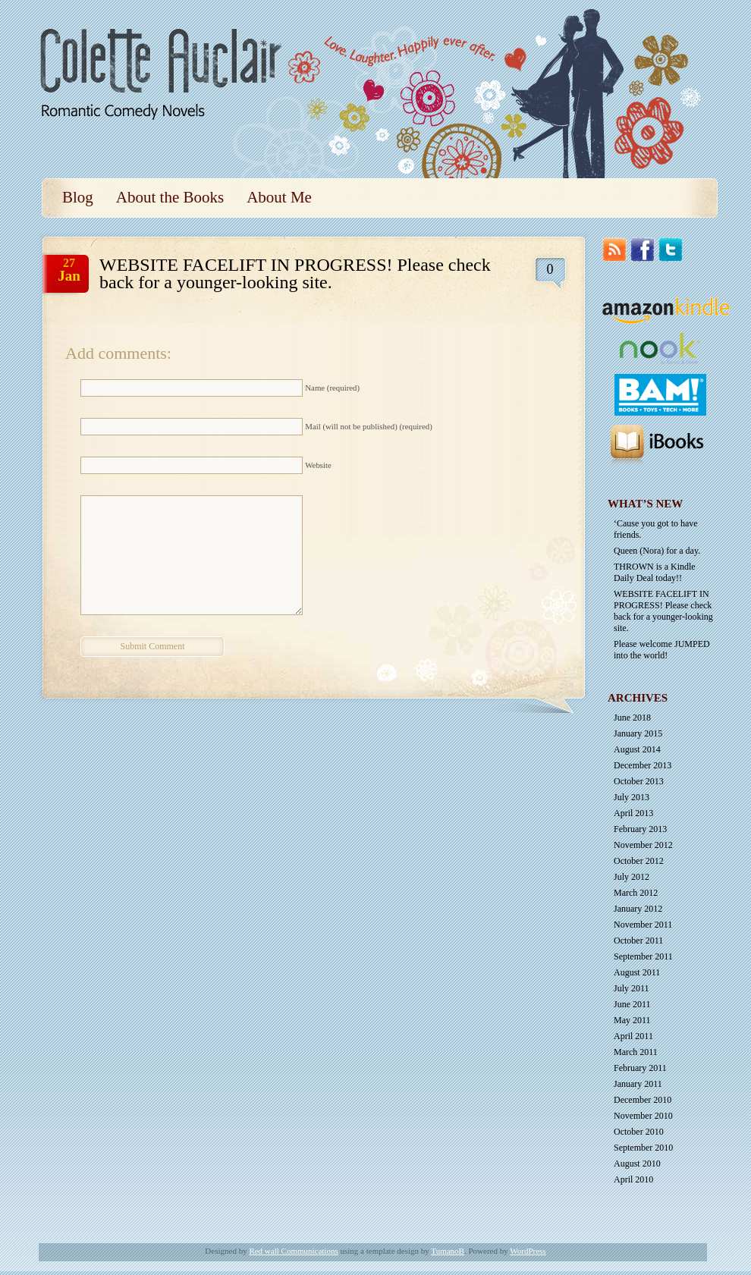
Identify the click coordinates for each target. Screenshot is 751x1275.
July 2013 (631, 797)
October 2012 (639, 861)
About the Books (170, 197)
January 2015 (638, 733)
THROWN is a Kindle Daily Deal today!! (655, 572)
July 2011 (631, 988)
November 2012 (643, 845)
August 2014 (637, 749)
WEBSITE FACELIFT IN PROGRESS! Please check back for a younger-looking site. (663, 611)
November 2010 (643, 1115)
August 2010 (637, 1163)
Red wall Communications (293, 1250)
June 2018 (632, 717)
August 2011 (637, 972)
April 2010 (633, 1179)
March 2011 (636, 1052)
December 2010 (642, 1099)
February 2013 (640, 829)
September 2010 (643, 1147)
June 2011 (632, 1004)
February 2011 (640, 1068)
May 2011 (632, 1020)
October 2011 (638, 940)
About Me (279, 197)
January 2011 (638, 1084)
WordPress (527, 1250)
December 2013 (642, 765)
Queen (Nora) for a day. (657, 550)
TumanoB (447, 1250)
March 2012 (636, 892)
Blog (77, 197)
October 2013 (639, 781)
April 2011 (633, 1036)
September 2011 (643, 956)
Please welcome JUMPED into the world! (662, 650)
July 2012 (631, 876)
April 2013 (633, 813)
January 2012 (638, 908)
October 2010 (639, 1131)
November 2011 (643, 924)
